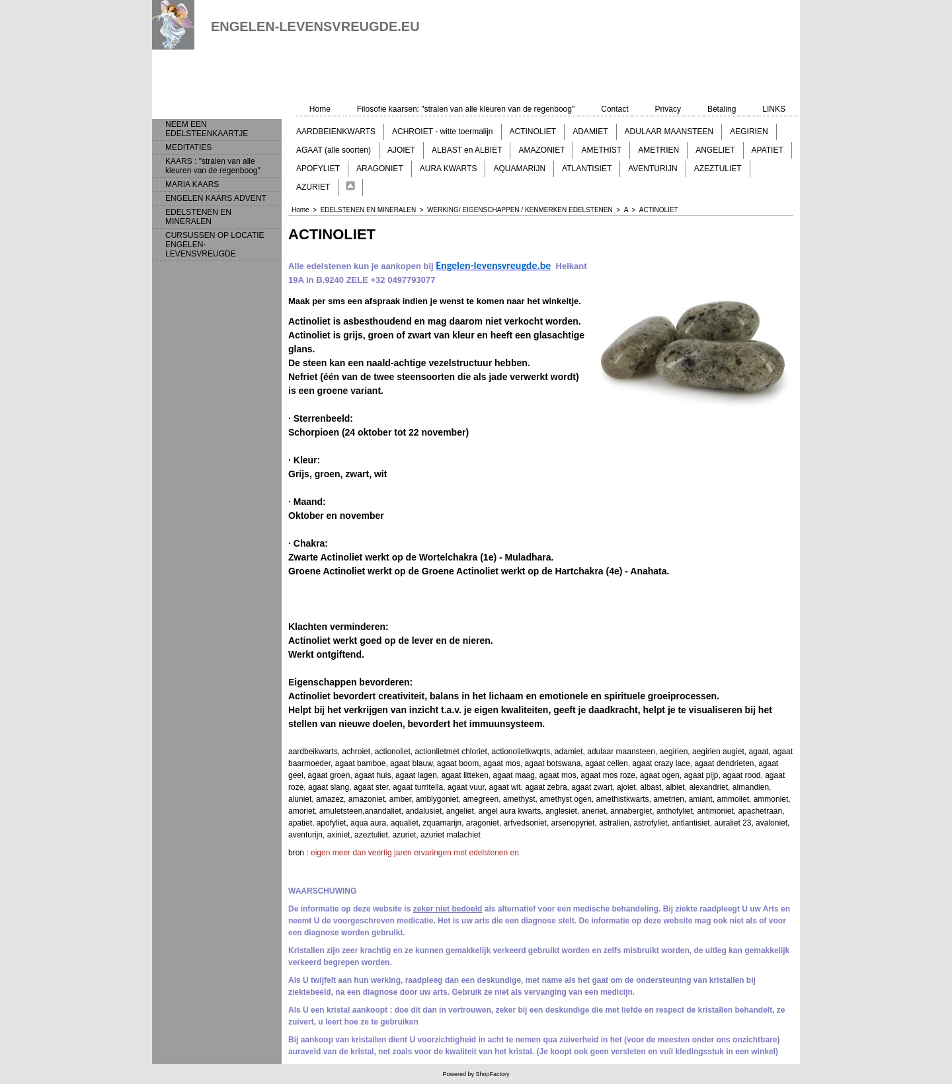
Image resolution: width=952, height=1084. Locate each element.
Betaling (721, 109)
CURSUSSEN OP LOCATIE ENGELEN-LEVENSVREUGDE (214, 244)
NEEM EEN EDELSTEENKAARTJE (206, 129)
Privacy (668, 109)
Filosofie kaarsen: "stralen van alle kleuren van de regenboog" (466, 109)
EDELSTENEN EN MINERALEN (198, 217)
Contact (614, 109)
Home (320, 109)
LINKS (773, 109)
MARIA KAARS (192, 184)
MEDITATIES (188, 147)
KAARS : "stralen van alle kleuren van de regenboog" (212, 166)
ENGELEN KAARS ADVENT (215, 198)
